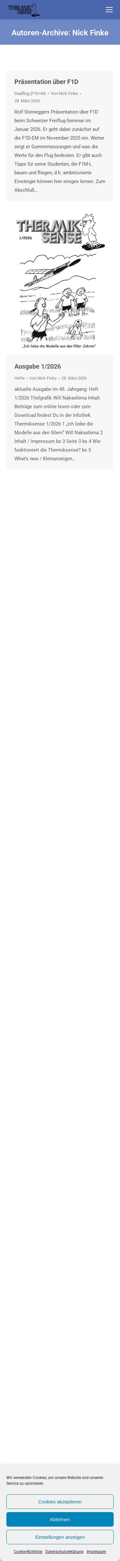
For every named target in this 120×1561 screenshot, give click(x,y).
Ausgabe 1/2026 (37, 366)
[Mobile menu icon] (109, 9)
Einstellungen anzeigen (60, 1537)
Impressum (96, 1551)
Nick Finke (90, 32)
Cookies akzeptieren (60, 1501)
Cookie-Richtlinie (28, 1551)
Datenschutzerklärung (64, 1551)
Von (64, 93)
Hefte (19, 378)
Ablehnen (60, 1519)
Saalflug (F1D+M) (30, 93)
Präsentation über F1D (46, 82)
